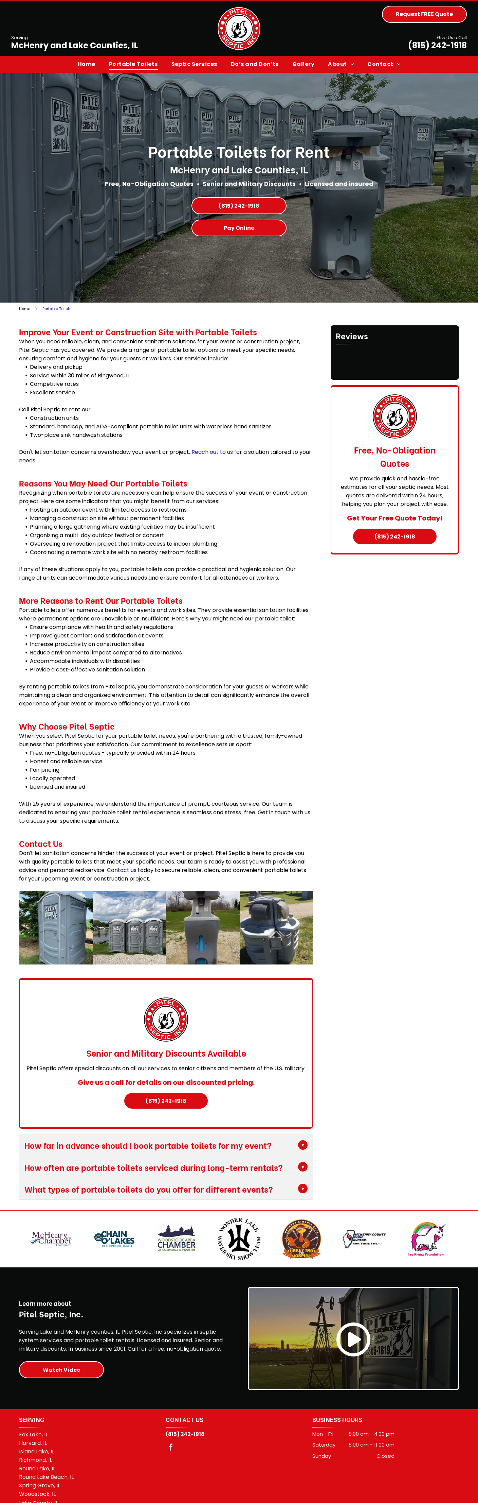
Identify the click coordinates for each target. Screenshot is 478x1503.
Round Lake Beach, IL (46, 1488)
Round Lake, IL (37, 1480)
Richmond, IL (35, 1471)
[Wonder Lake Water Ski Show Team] (238, 1244)
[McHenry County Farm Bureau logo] (364, 1244)
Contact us (121, 870)
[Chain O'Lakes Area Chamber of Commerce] (114, 1244)
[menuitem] (86, 64)
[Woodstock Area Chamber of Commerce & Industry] (176, 1244)
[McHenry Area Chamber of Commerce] (51, 1244)
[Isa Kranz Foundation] (426, 1244)
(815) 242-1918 (437, 45)
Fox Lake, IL (33, 1446)
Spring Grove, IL (39, 1497)
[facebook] (171, 1459)
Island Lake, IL (36, 1463)
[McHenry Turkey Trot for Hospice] (301, 1244)
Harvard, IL (33, 1454)
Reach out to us (212, 452)
